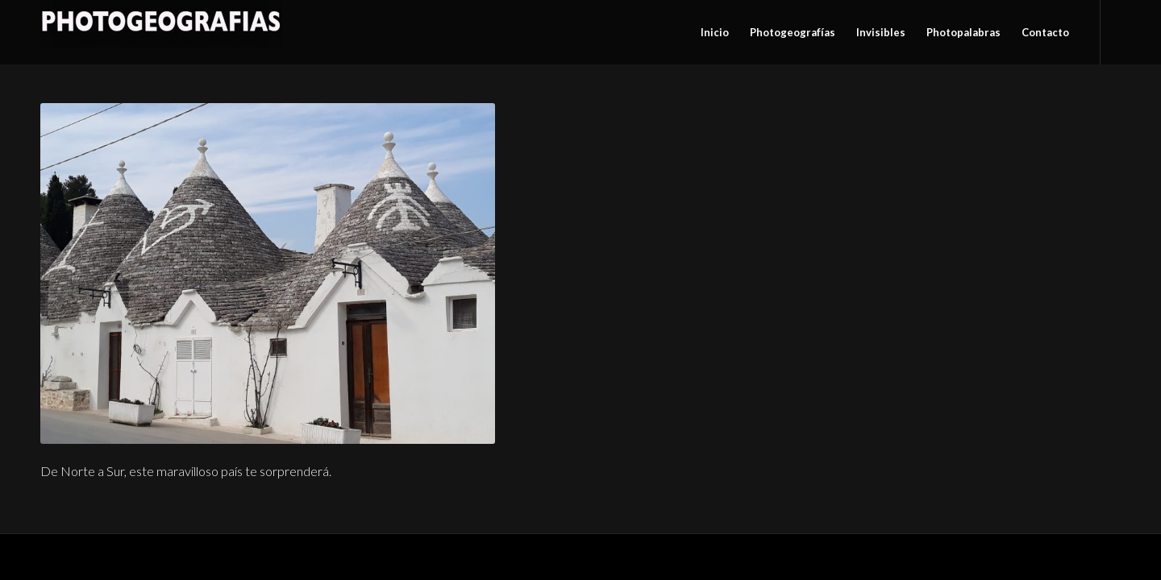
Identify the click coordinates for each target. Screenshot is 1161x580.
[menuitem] (714, 32)
